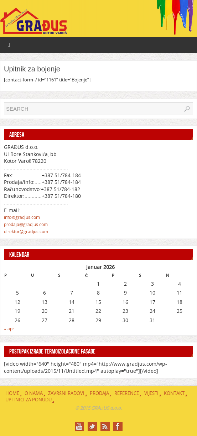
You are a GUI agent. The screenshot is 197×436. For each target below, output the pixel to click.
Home (12, 393)
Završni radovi (66, 393)
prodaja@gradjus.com (26, 224)
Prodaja (99, 393)
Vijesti (151, 393)
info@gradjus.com (22, 217)
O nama (34, 393)
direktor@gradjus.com (26, 232)
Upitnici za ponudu (28, 399)
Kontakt (174, 393)
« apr (9, 329)
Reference (126, 393)
